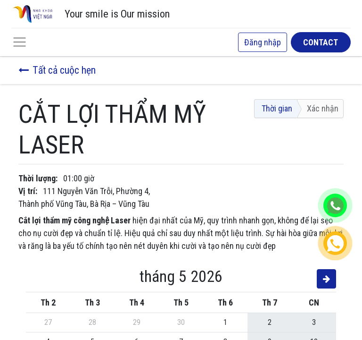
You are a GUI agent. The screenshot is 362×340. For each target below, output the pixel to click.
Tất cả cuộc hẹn (57, 70)
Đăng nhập (262, 42)
